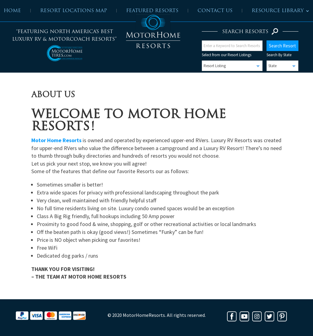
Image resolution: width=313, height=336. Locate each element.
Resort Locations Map (73, 11)
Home (12, 11)
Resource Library (278, 11)
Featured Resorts (152, 11)
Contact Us (215, 11)
